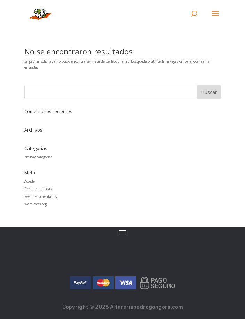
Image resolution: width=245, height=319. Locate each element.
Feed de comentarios (40, 196)
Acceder (30, 181)
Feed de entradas (38, 188)
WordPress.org (35, 204)
